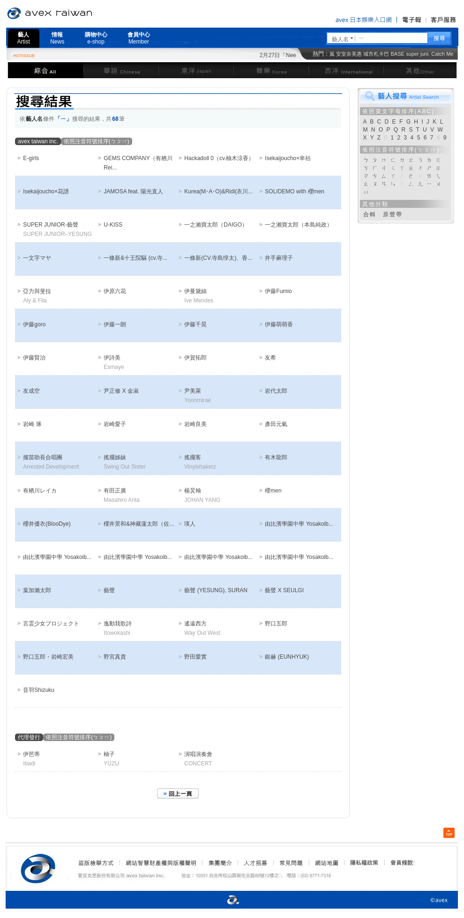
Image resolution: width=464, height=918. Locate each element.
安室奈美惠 (349, 54)
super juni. (418, 54)
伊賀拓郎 (195, 357)
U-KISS (113, 224)
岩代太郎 (276, 391)
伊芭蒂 (31, 754)
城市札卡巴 (376, 54)
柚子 (109, 754)
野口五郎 (276, 623)
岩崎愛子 (115, 424)
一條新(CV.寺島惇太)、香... (218, 258)
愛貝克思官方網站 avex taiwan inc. (76, 13)
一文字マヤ (37, 258)
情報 (57, 38)
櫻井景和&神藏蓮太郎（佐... (139, 524)
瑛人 (189, 524)
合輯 (369, 214)
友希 (270, 357)
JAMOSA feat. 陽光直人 (133, 191)
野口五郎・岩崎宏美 (48, 657)
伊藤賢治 (34, 357)
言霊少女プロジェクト (51, 623)
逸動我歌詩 (118, 623)
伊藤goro (34, 324)
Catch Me (442, 54)
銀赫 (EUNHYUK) (287, 657)
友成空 (31, 391)
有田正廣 (115, 490)
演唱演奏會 (198, 754)
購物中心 (96, 38)
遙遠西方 (195, 623)
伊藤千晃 (195, 324)
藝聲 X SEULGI (284, 590)
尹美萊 (192, 391)
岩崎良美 (195, 424)
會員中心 (138, 38)
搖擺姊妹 (115, 457)
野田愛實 (195, 657)
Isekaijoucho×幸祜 (288, 158)
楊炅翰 (192, 490)
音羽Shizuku (38, 690)
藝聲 (109, 590)
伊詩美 (112, 357)
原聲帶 (393, 214)
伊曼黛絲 (195, 291)
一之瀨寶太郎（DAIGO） (215, 224)
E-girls (31, 158)
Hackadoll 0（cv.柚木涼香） (219, 158)
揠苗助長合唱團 (42, 457)
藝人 (23, 38)
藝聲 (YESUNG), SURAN (215, 590)
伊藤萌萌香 (279, 324)
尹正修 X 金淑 (121, 391)
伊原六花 (115, 291)
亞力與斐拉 (37, 291)
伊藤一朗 (115, 324)
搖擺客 (192, 457)
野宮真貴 (115, 657)
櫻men (273, 490)
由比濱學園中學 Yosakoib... (299, 524)
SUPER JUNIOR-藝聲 (50, 224)
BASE (397, 54)
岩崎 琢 (32, 424)
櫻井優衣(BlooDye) (46, 524)
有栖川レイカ (40, 490)
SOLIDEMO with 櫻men (294, 191)
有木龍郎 (276, 457)
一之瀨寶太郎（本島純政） (298, 224)
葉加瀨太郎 (37, 590)
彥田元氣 (276, 424)
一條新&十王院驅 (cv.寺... (135, 258)
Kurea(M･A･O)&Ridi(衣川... (218, 191)
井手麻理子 (279, 258)
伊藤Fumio (278, 291)
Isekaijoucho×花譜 (46, 191)
